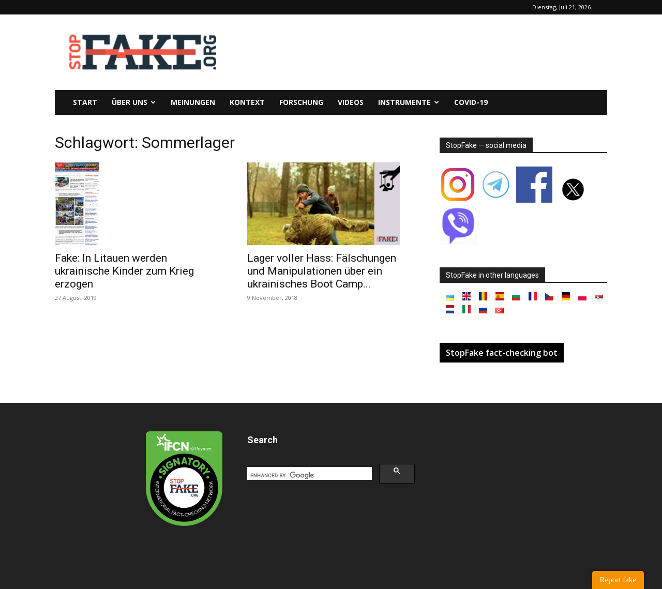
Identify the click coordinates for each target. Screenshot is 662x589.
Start (85, 102)
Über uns (134, 102)
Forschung (301, 102)
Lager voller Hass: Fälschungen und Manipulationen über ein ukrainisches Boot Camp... (321, 271)
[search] (308, 475)
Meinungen (193, 102)
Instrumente (408, 102)
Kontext (247, 102)
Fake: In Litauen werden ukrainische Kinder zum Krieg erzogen (124, 271)
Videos (351, 102)
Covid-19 (471, 102)
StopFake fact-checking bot (502, 352)
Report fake (618, 580)
